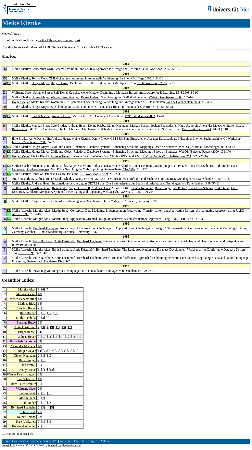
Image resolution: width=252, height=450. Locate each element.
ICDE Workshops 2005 (152, 83)
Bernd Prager (163, 165)
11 (4, 178)
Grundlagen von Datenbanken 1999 (199, 178)
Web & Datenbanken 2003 (165, 97)
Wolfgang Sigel (22, 92)
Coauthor (11, 280)
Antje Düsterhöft (39, 138)
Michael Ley (55, 445)
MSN (99, 47)
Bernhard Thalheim (45, 228)
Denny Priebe (96, 125)
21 (4, 102)
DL (49, 47)
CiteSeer (67, 47)
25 (4, 78)
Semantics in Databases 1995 (45, 261)
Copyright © (8, 445)
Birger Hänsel (59, 83)
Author (104, 441)
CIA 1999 (129, 169)
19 (4, 116)
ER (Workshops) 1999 (94, 174)
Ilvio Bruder (58, 125)
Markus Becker (139, 125)
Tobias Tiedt (39, 78)
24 (4, 83)
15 (4, 151)
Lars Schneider (41, 116)
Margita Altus (42, 210)
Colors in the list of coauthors (17, 433)
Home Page (9, 56)
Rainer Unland (90, 97)
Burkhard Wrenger (37, 169)
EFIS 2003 (182, 92)
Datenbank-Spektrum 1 (196, 129)
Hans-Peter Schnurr (200, 165)
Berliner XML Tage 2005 (135, 78)
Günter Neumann (118, 125)
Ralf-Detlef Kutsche (66, 92)
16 (4, 146)
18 (4, 125)
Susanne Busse (42, 92)
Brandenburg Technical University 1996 (71, 231)
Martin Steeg (60, 210)
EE (9, 83)
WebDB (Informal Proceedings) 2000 (202, 146)
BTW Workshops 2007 (156, 69)
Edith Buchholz (43, 241)
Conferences (20, 441)
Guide (55, 47)
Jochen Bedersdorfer (164, 125)
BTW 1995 (19, 244)
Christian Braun (40, 165)
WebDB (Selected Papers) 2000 (199, 151)
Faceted (79, 441)
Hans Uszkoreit (188, 125)
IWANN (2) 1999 (131, 191)
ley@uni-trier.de (71, 445)
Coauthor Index (11, 47)
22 (4, 97)
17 (4, 138)
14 (4, 156)
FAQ (78, 40)
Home (6, 441)
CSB (79, 47)
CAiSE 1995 (26, 253)
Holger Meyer (40, 83)
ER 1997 (186, 218)
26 (4, 69)
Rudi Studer (19, 129)
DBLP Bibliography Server (55, 40)
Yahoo (109, 47)
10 (4, 183)
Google (89, 47)
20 (4, 106)
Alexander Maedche (212, 125)
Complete (92, 441)
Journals (35, 441)
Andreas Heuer (61, 116)
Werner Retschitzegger (65, 97)
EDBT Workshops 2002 (140, 116)
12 (4, 174)
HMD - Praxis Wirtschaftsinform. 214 (167, 156)
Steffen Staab (234, 125)
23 (4, 92)
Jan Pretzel (180, 165)
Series (47, 441)
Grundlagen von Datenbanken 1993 (125, 270)
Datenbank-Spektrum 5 (140, 106)
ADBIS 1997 (20, 214)
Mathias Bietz (40, 125)
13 (4, 165)
